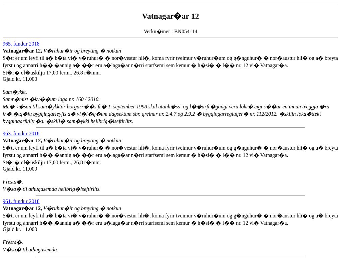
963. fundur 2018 (21, 133)
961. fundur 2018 (21, 201)
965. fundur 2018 (21, 44)
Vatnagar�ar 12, (23, 51)
